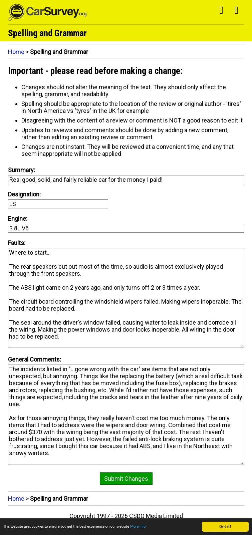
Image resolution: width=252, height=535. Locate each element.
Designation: (24, 194)
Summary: (21, 169)
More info (159, 527)
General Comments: (34, 359)
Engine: (17, 218)
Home (16, 51)
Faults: (16, 242)
